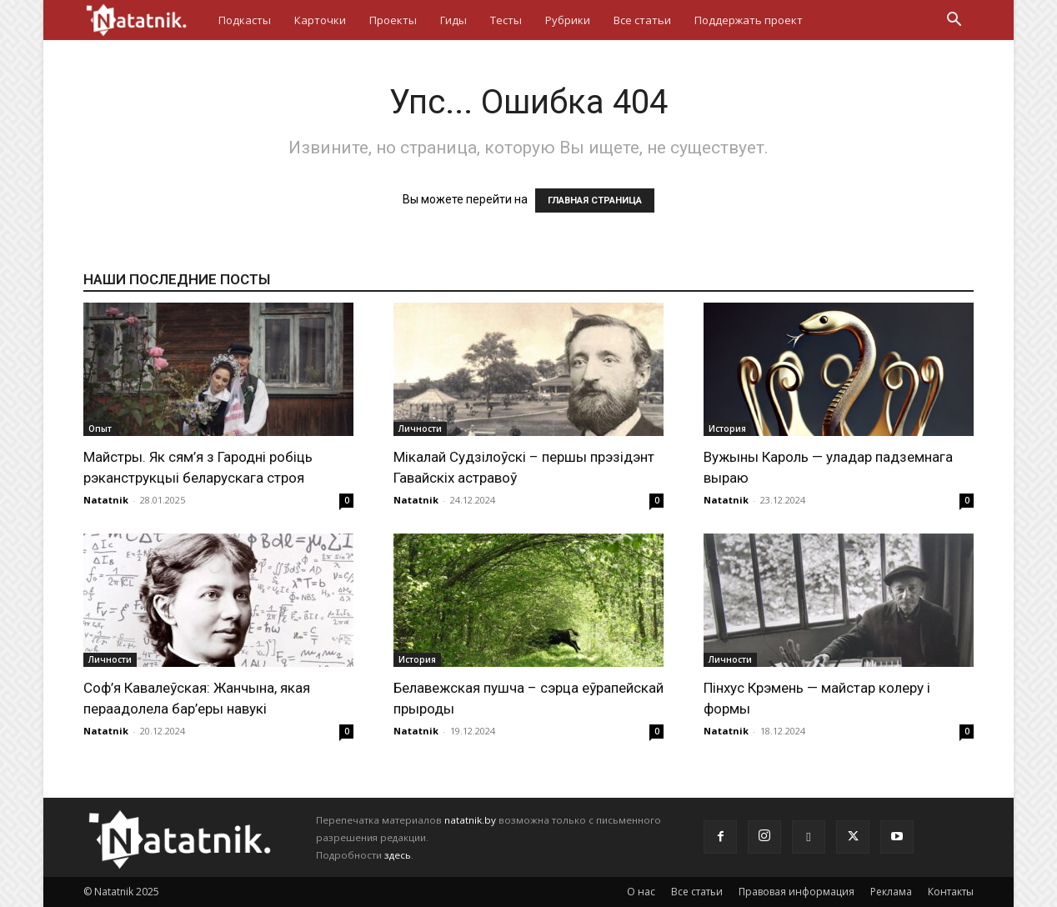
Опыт (100, 428)
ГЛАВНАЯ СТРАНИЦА (595, 200)
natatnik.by (470, 820)
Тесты (506, 20)
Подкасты (244, 20)
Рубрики (567, 20)
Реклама (891, 891)
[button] (954, 21)
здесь (397, 855)
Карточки (320, 20)
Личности (420, 428)
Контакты (951, 891)
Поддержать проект (748, 20)
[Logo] (145, 20)
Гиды (453, 20)
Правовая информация (796, 891)
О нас (641, 891)
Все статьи (642, 20)
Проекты (393, 20)
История (727, 428)
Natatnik (105, 500)
